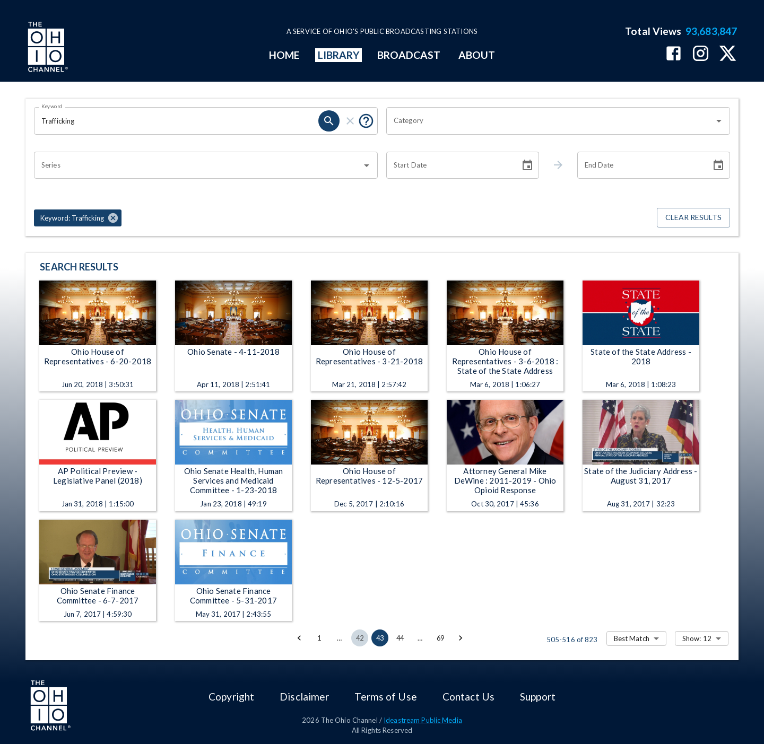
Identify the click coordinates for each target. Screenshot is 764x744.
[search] (329, 121)
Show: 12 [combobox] (696, 638)
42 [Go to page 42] (359, 637)
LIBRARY (339, 55)
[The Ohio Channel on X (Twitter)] (727, 54)
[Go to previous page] (299, 637)
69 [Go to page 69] (440, 637)
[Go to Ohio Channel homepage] (47, 48)
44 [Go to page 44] (400, 637)
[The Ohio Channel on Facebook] (673, 54)
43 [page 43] (379, 637)
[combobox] (550, 121)
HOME (284, 55)
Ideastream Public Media (423, 720)
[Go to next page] (460, 637)
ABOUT (476, 55)
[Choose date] (527, 165)
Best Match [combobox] (631, 638)
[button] (77, 217)
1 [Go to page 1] (319, 637)
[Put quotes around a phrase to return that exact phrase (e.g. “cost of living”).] (366, 120)
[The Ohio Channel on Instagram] (700, 54)
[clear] (350, 121)
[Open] (718, 120)
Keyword (52, 106)
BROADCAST (409, 55)
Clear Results (693, 217)
